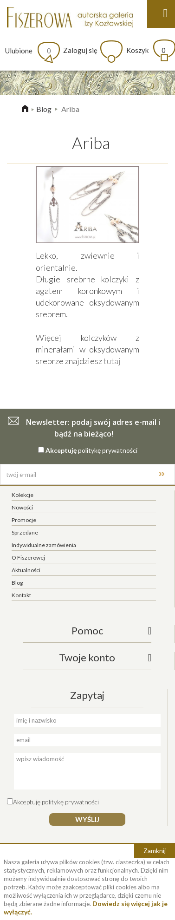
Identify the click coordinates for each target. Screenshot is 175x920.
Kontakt (21, 595)
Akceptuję (61, 450)
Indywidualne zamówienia (44, 545)
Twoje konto (87, 657)
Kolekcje (22, 494)
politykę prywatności (107, 450)
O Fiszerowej (28, 557)
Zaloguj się (80, 50)
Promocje (24, 519)
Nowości (22, 507)
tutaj (112, 361)
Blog (44, 108)
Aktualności (26, 570)
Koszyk (146, 50)
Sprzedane (25, 532)
